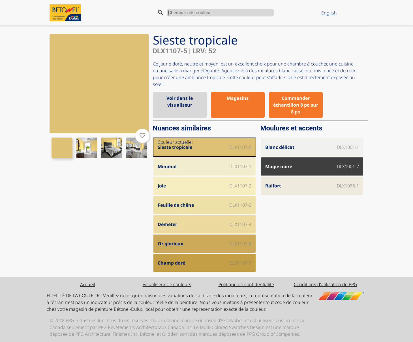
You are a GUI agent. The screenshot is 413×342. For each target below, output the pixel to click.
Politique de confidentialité (246, 284)
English (329, 13)
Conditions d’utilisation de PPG (325, 284)
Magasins (238, 98)
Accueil (87, 284)
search (160, 12)
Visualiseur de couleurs (167, 284)
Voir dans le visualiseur (179, 101)
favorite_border (142, 135)
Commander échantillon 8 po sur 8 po (295, 105)
